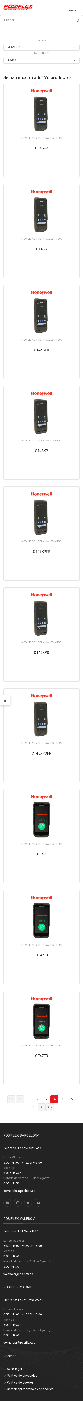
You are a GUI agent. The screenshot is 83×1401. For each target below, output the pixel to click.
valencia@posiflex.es (18, 1274)
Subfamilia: (41, 52)
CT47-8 (41, 955)
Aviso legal (14, 1369)
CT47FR (41, 1056)
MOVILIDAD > (29, 137)
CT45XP (41, 451)
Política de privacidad (22, 1376)
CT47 (41, 854)
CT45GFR (41, 350)
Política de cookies (20, 1382)
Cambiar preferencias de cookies (30, 1389)
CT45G (41, 249)
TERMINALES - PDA (50, 137)
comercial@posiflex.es (19, 1191)
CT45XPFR (41, 552)
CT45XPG (41, 652)
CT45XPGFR (41, 753)
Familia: (42, 40)
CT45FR (41, 148)
